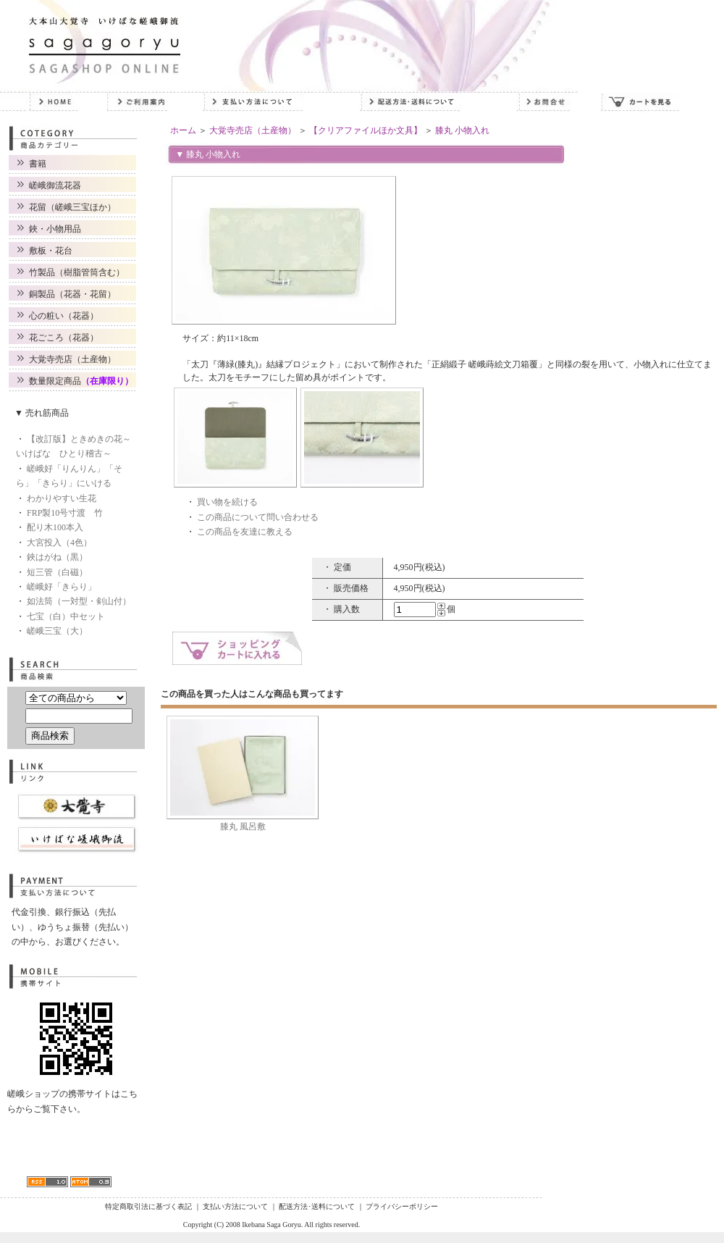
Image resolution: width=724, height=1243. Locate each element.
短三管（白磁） (57, 572)
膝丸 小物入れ (462, 130)
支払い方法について (235, 1206)
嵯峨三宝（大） (57, 631)
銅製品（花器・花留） (72, 294)
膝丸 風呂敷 (243, 826)
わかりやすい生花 (61, 498)
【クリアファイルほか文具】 (365, 130)
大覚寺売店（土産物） (72, 359)
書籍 (37, 164)
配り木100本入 (55, 527)
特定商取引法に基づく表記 (148, 1206)
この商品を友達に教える (244, 532)
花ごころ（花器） (63, 337)
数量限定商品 (81, 381)
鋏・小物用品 (55, 229)
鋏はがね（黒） (57, 557)
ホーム (183, 130)
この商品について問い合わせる (258, 517)
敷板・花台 (50, 251)
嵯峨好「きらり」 (61, 587)
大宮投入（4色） (59, 542)
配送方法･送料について (317, 1206)
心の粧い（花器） (63, 316)
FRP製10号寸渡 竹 (65, 513)
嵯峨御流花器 (55, 185)
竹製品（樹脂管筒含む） (77, 272)
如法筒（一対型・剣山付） (79, 601)
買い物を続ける (227, 502)
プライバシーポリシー (402, 1206)
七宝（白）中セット (66, 616)
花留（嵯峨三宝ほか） (72, 207)
